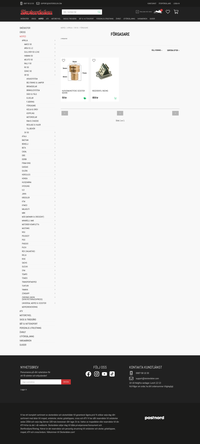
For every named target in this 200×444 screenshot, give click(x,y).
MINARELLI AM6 (28, 221)
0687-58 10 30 (27, 3)
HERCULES (26, 175)
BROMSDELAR (32, 86)
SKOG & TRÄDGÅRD (70, 19)
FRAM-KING (26, 163)
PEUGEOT (25, 236)
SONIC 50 (28, 71)
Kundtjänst (152, 3)
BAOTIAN (25, 140)
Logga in (176, 3)
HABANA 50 (28, 56)
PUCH (24, 247)
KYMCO (24, 205)
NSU (23, 232)
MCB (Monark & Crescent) (33, 217)
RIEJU (24, 255)
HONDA (24, 178)
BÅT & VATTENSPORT (86, 19)
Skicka (66, 381)
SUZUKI (25, 267)
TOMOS (24, 278)
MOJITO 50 (28, 60)
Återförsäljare (165, 3)
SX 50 (26, 132)
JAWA (24, 194)
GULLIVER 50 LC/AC (31, 52)
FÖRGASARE (31, 106)
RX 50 (26, 67)
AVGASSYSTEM (32, 79)
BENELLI (25, 144)
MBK (23, 213)
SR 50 (26, 75)
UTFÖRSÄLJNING (129, 19)
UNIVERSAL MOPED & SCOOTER (34, 303)
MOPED (41, 19)
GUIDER (152, 19)
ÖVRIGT (118, 19)
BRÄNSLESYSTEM (33, 90)
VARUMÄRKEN (142, 19)
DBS (23, 155)
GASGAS (25, 167)
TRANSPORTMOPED (29, 282)
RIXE (24, 259)
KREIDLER (26, 198)
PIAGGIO (25, 244)
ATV (47, 19)
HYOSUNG (26, 186)
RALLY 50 (27, 63)
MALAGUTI (26, 209)
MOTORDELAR (32, 117)
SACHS (24, 263)
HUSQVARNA (26, 182)
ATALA (24, 136)
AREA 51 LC (28, 48)
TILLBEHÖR (31, 129)
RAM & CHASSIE (33, 121)
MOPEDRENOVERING (30, 307)
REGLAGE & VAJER (34, 125)
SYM (23, 270)
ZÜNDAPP (25, 293)
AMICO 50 (28, 44)
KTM (23, 201)
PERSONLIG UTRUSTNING (104, 19)
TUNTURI (25, 286)
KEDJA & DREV (32, 109)
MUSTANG (25, 228)
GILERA (24, 171)
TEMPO (24, 274)
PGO (23, 240)
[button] (173, 50)
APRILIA (25, 40)
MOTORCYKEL (56, 19)
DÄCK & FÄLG (32, 94)
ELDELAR (30, 98)
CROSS (33, 19)
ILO (23, 190)
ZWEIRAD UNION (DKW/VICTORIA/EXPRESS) (32, 298)
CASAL (24, 152)
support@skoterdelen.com (49, 3)
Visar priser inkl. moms (143, 11)
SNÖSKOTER (24, 19)
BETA (24, 148)
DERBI (24, 159)
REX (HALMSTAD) (28, 251)
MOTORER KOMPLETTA (30, 224)
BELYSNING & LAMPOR (35, 83)
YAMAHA (25, 290)
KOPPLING (30, 113)
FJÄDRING (30, 102)
